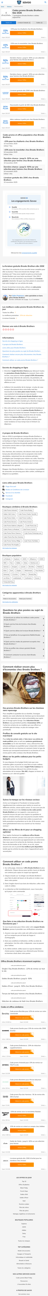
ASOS (24, 559)
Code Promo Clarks (9, 518)
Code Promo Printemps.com (32, 533)
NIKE (4, 563)
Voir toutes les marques (9, 548)
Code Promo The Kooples (11, 545)
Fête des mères (24, 1207)
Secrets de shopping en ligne (12, 341)
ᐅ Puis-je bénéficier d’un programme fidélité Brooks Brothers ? (22, 636)
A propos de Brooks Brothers (12, 344)
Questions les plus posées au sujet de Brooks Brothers (21, 351)
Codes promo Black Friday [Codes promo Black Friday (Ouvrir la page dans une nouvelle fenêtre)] (24, 1278)
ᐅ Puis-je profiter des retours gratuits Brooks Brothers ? (19, 649)
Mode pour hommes (25, 599)
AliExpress (33, 559)
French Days (24, 1191)
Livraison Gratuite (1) (24, 22)
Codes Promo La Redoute (11, 529)
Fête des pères (24, 1210)
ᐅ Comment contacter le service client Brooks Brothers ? (20, 656)
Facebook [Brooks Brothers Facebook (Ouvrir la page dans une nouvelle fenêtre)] (7, 496)
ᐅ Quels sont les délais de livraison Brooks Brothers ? (22, 631)
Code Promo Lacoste (29, 529)
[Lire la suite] (3, 595)
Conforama (28, 578)
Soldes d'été (24, 1194)
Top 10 (24, 1181)
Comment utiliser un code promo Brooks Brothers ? (20, 360)
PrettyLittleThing (8, 582)
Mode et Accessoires (9, 599)
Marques (9, 6)
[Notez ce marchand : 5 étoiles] (13, 330)
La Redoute (7, 559)
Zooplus (18, 570)
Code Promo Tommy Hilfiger (12, 541)
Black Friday (24, 1188)
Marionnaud (28, 570)
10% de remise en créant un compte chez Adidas (27, 1126)
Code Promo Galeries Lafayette (13, 525)
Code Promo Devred (9, 522)
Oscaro (37, 578)
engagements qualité (29, 253)
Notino (23, 574)
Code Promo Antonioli (10, 510)
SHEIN (41, 559)
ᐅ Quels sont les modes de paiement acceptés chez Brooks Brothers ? (22, 643)
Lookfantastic (17, 578)
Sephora (16, 559)
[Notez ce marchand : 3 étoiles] (8, 330)
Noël (24, 1201)
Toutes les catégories (24, 1268)
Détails (43, 37)
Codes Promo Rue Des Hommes (13, 537)
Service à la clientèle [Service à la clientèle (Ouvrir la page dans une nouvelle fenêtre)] (11, 493)
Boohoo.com (34, 563)
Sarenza (5, 567)
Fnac (11, 563)
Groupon (14, 567)
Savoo (2, 6)
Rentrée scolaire (24, 1204)
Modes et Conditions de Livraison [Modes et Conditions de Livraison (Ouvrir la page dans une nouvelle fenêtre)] (15, 490)
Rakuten (39, 567)
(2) (39, 22)
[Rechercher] (45, 2)
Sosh (11, 570)
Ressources (24, 1281)
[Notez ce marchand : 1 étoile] (3, 330)
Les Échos (6, 578)
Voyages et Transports (24, 1254)
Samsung (6, 574)
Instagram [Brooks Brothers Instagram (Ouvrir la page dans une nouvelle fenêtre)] (7, 499)
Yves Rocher (39, 570)
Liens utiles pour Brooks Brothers (14, 348)
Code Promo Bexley (26, 510)
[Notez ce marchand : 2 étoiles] (6, 330)
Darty (25, 563)
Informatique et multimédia (24, 1257)
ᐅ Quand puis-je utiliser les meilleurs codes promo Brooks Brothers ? (21, 619)
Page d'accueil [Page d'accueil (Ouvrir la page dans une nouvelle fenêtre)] (9, 486)
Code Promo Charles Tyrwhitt (27, 514)
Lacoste (23, 567)
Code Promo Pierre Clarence (12, 533)
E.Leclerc (15, 574)
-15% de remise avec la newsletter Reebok (25, 1111)
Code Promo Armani (25, 522)
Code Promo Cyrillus (25, 518)
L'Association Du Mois (24, 1284)
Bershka (31, 567)
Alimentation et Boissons (24, 1264)
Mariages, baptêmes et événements (24, 1214)
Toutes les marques (24, 1241)
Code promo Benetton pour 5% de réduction (25, 1080)
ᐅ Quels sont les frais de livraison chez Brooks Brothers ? (20, 625)
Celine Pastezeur (18, 296)
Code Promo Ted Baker (31, 541)
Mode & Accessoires (24, 1251)
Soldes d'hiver (24, 1197)
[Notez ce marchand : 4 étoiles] (11, 330)
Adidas (18, 563)
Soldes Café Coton (9, 514)
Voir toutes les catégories (10, 602)
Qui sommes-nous (24, 1294)
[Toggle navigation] (2, 2)
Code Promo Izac (31, 525)
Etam (5, 570)
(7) (9, 22)
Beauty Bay (32, 574)
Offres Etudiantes (24, 1184)
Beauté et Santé (24, 1260)
